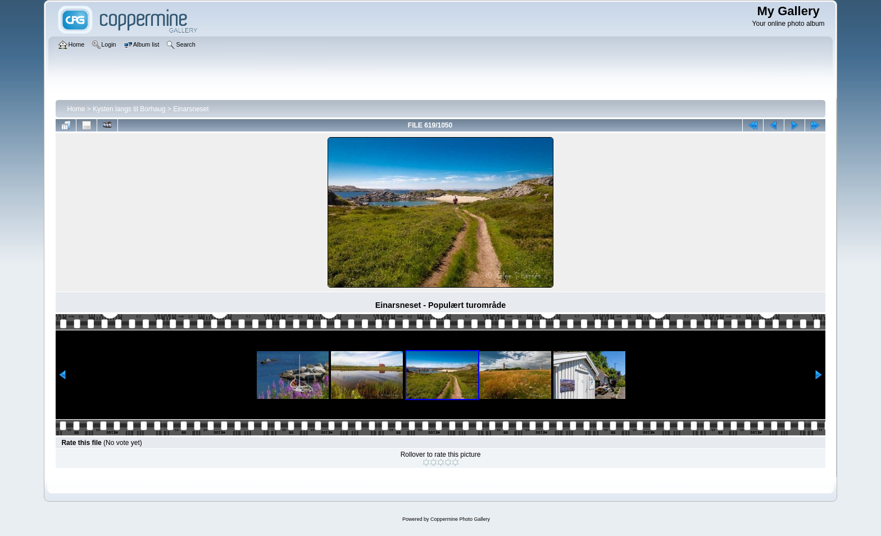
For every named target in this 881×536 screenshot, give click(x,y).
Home (76, 109)
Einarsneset (190, 109)
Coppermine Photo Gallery (460, 519)
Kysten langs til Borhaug (129, 109)
